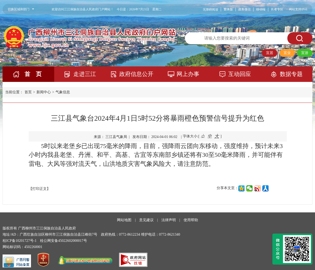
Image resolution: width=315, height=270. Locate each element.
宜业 (287, 53)
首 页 (33, 74)
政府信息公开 (136, 74)
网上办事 (188, 74)
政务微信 (244, 9)
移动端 (260, 9)
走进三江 (84, 74)
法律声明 (168, 220)
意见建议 (146, 220)
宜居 (269, 53)
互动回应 (239, 74)
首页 (28, 92)
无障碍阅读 (210, 9)
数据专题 (291, 74)
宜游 (304, 53)
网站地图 (124, 220)
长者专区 (277, 9)
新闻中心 (43, 92)
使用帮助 (191, 220)
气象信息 (63, 92)
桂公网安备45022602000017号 (63, 241)
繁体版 (228, 9)
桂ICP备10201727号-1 (19, 241)
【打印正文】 (39, 189)
